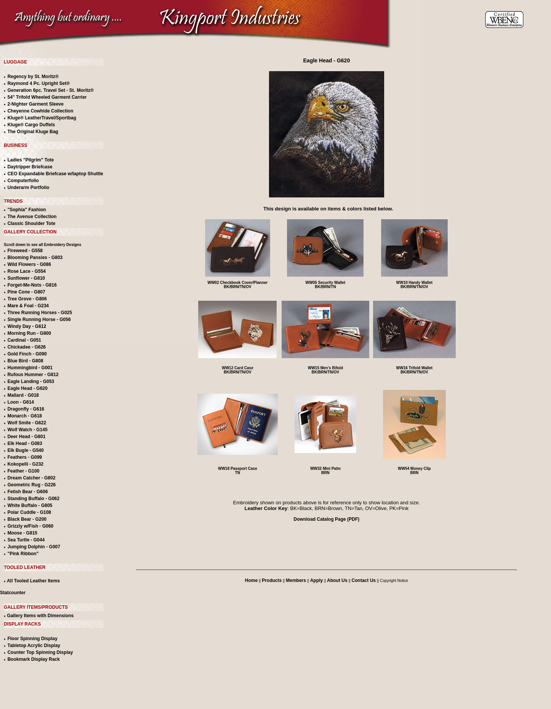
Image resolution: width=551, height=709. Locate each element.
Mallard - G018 (23, 395)
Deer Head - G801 (26, 436)
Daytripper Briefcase (29, 167)
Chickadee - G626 (26, 347)
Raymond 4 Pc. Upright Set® (38, 83)
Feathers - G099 (24, 457)
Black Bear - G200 (26, 519)
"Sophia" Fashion (26, 209)
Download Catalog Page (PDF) (326, 519)
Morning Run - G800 (29, 333)
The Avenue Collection (31, 216)
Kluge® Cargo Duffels (31, 124)
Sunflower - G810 (26, 278)
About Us (337, 580)
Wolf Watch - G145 (27, 429)
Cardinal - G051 (24, 340)
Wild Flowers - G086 (29, 264)
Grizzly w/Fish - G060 (30, 526)
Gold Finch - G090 (27, 354)
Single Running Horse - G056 (38, 319)
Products (272, 580)
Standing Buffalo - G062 (33, 498)
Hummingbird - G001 (29, 367)
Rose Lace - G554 (26, 271)
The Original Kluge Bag (32, 131)
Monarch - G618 (24, 416)
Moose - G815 (22, 533)
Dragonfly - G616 (25, 409)
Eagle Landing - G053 (30, 381)
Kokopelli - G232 (25, 464)
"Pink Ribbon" (22, 553)
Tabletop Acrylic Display (33, 645)
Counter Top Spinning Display (40, 652)
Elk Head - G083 (24, 443)
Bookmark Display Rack (33, 659)
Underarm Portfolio (28, 187)
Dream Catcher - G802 (31, 478)
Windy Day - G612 (26, 326)
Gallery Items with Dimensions (39, 615)
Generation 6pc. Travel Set (36, 90)
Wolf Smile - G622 (26, 422)
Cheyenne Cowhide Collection (40, 111)
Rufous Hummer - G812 (32, 374)
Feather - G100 (23, 471)
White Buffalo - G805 (29, 505)
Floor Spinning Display (32, 638)
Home (251, 580)
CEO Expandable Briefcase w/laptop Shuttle (55, 173)
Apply (316, 580)
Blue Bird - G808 (25, 360)
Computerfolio (23, 180)
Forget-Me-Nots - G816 (32, 285)
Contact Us (364, 580)
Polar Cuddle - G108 (29, 512)
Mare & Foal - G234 (28, 305)
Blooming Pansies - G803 (34, 257)
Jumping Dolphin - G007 (33, 546)
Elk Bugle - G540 (25, 450)
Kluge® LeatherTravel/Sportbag (41, 118)
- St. (71, 90)
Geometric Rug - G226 (31, 484)
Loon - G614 (20, 402)
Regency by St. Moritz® (33, 76)
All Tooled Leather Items (32, 580)
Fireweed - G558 (24, 250)
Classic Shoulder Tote (31, 223)
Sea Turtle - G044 (25, 540)
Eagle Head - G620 (27, 388)
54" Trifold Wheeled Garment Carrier (46, 97)
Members (296, 580)
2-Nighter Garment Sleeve (35, 104)
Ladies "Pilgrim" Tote (30, 160)
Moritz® (85, 90)
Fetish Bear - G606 (27, 491)
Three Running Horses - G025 (39, 312)
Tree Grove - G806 (27, 299)
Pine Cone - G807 (26, 292)
